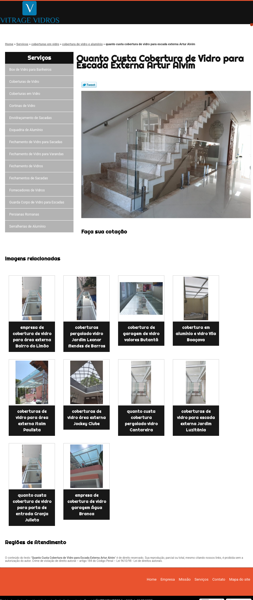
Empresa (59, 28)
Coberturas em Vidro (25, 94)
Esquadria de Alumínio (27, 130)
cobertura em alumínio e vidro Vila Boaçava (196, 333)
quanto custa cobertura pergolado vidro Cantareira (141, 420)
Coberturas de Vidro (25, 82)
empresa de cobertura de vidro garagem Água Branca (86, 504)
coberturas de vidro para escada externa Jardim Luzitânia (196, 420)
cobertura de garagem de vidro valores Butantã (141, 333)
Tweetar (89, 85)
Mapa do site (239, 579)
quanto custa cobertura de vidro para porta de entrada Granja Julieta (32, 508)
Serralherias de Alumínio (28, 226)
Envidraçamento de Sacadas (31, 118)
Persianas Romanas (25, 214)
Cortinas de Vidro (23, 106)
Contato (179, 28)
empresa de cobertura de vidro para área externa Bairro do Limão (32, 337)
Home (19, 28)
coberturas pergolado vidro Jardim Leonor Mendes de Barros (86, 337)
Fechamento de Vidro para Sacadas (36, 142)
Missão (99, 28)
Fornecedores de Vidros (28, 190)
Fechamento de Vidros (27, 166)
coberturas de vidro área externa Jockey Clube (86, 417)
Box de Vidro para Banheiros (31, 70)
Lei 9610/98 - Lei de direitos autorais (139, 560)
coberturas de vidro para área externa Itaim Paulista (32, 420)
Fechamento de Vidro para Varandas (37, 154)
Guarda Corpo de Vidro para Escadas (37, 202)
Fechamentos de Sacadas (29, 178)
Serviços (139, 28)
